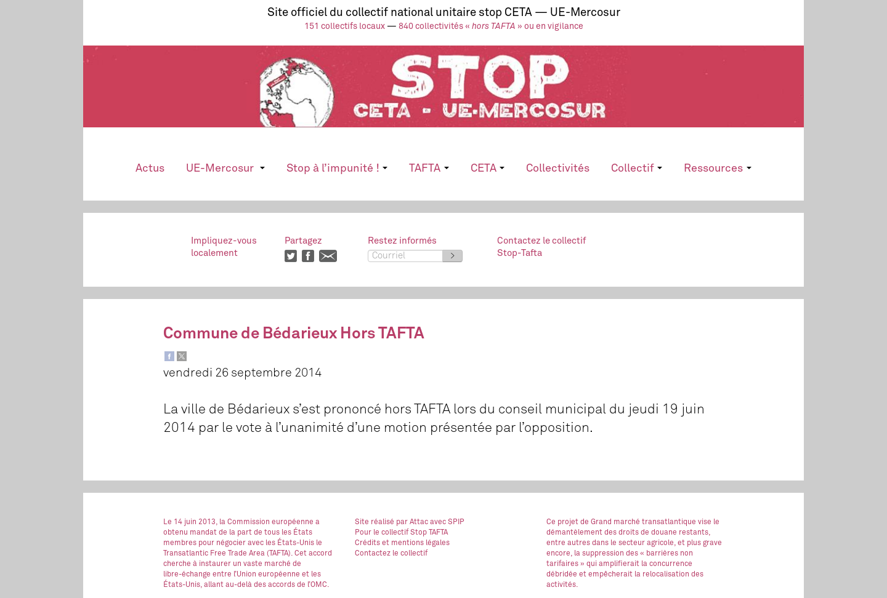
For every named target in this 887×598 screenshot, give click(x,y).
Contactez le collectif (391, 553)
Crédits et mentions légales (402, 543)
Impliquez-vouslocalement (224, 247)
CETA (487, 168)
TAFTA (428, 168)
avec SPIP (447, 522)
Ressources (717, 168)
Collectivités (557, 168)
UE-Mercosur (225, 168)
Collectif (636, 168)
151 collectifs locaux (344, 26)
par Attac (412, 522)
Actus (150, 168)
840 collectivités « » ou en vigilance (491, 26)
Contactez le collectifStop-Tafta (541, 247)
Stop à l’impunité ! (336, 168)
